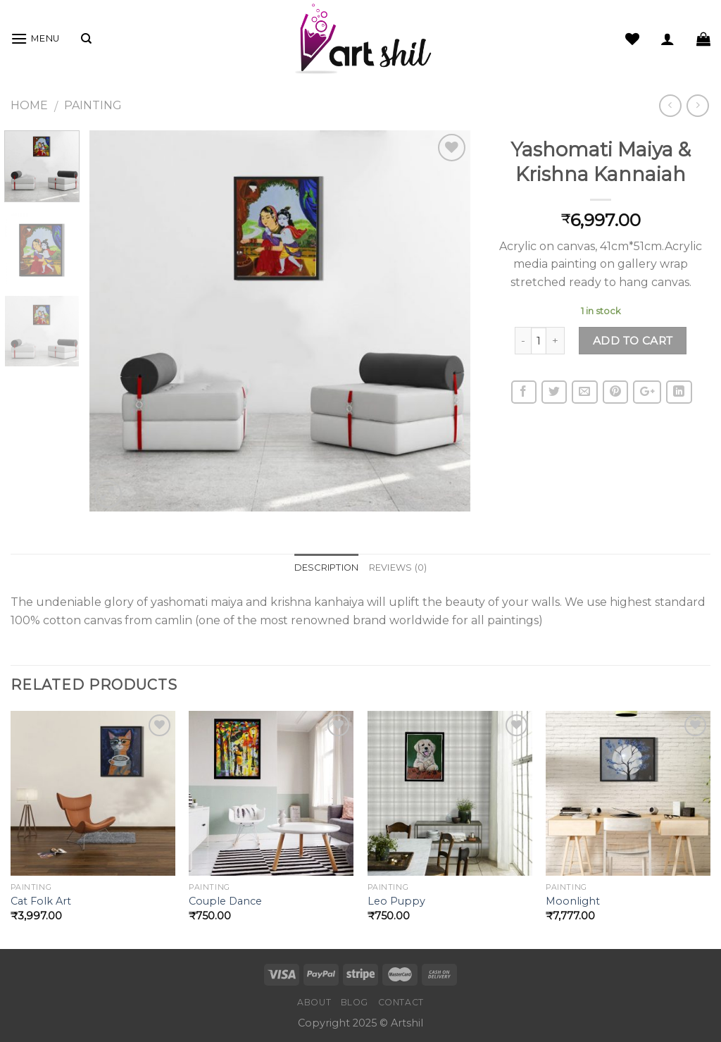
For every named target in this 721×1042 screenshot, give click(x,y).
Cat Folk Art (41, 901)
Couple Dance (225, 901)
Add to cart (633, 340)
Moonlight (573, 901)
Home (29, 105)
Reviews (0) (398, 567)
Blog (354, 1002)
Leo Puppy (396, 901)
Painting (93, 105)
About (314, 1002)
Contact (401, 1002)
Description (326, 567)
